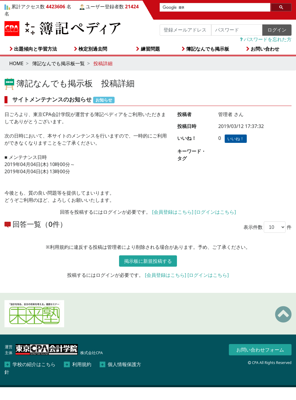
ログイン (276, 29)
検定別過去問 (90, 49)
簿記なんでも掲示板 (205, 49)
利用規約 (77, 364)
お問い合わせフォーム (260, 349)
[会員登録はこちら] (172, 212)
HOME (16, 63)
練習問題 (148, 49)
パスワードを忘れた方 (266, 39)
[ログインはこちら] (215, 212)
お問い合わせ (262, 49)
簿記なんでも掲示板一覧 (58, 63)
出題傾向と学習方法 (33, 49)
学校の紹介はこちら (30, 364)
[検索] (214, 7)
